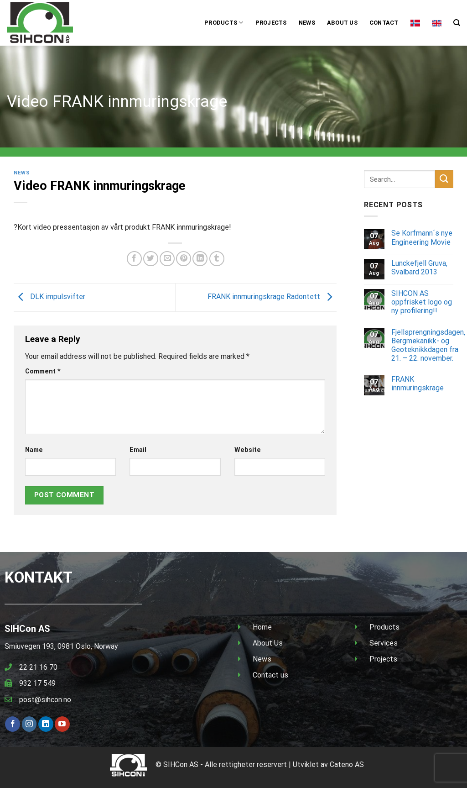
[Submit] (444, 179)
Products (224, 22)
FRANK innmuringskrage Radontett (272, 297)
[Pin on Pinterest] (183, 258)
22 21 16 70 (38, 667)
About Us (268, 643)
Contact (384, 22)
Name (34, 450)
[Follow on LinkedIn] (45, 724)
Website (247, 450)
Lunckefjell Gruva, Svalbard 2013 (419, 267)
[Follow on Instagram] (29, 724)
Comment (43, 371)
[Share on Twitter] (150, 258)
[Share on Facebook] (134, 258)
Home (262, 627)
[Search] (456, 23)
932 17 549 (37, 683)
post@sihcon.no (45, 699)
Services (383, 643)
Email (138, 450)
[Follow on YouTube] (62, 724)
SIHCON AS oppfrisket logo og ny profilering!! (421, 302)
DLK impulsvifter (49, 297)
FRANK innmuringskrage (417, 383)
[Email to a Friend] (167, 258)
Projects (271, 22)
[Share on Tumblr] (216, 258)
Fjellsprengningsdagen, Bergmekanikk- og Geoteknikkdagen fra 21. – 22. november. (428, 345)
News (307, 22)
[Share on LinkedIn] (200, 258)
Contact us (270, 675)
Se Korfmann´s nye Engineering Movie (421, 237)
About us (342, 22)
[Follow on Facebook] (12, 724)
